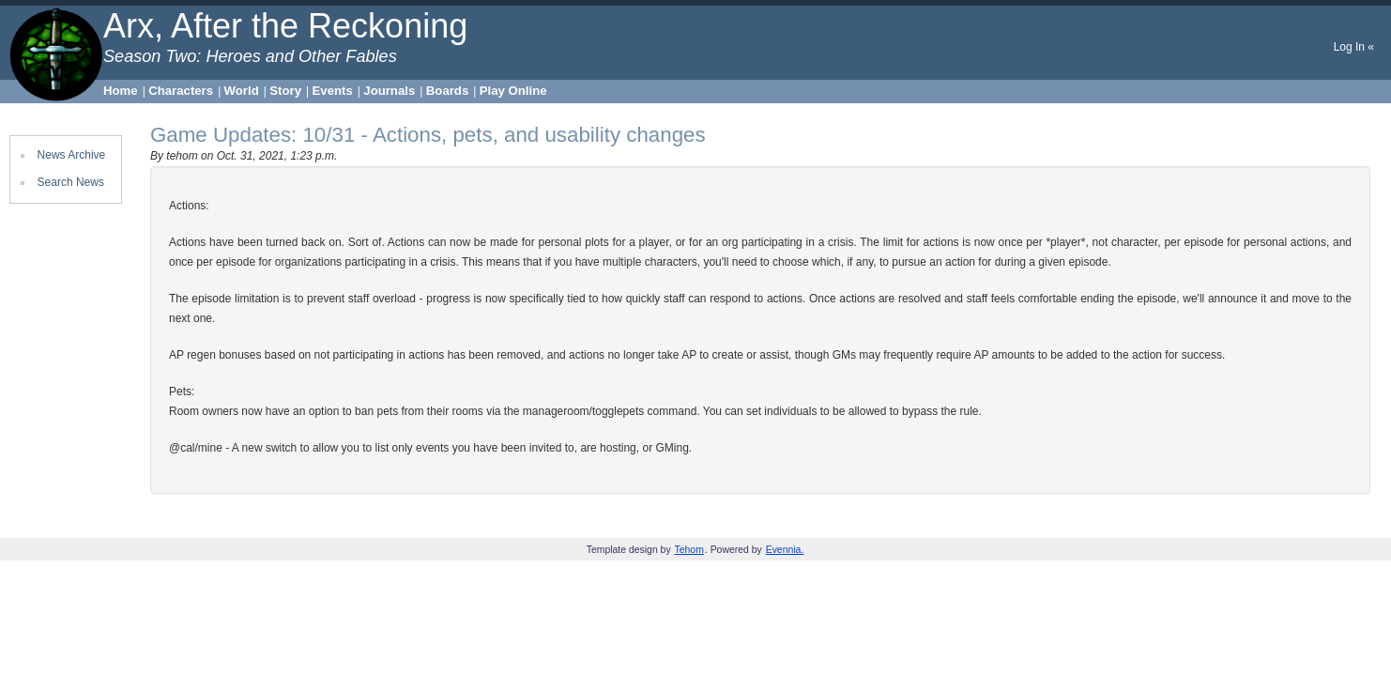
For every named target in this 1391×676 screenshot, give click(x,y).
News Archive (72, 154)
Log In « (1354, 47)
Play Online (513, 91)
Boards (447, 91)
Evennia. (785, 550)
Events (333, 91)
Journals (389, 91)
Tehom (689, 550)
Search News (71, 182)
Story (285, 91)
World (241, 91)
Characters (180, 91)
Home (120, 91)
